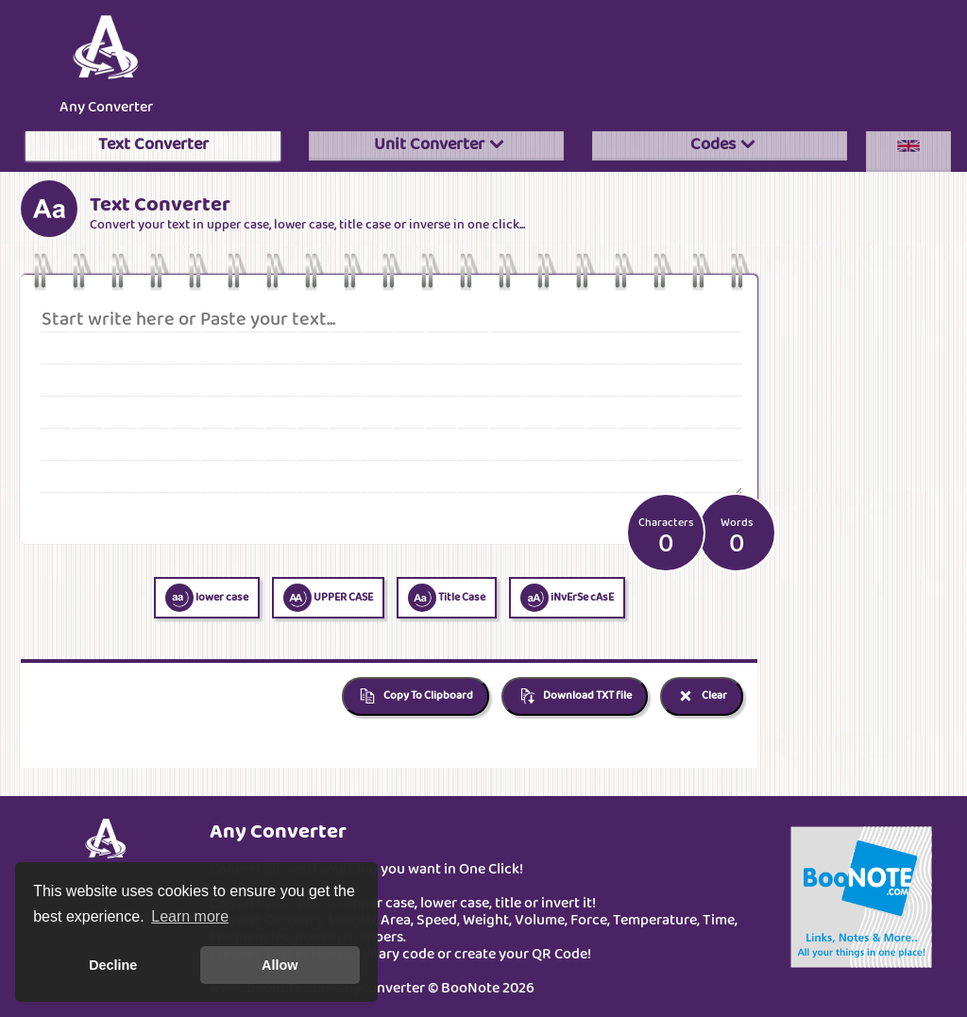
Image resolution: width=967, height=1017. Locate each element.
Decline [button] (113, 965)
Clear (701, 696)
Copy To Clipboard (415, 696)
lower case (206, 598)
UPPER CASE (328, 598)
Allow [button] (279, 965)
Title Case (446, 598)
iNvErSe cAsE (567, 598)
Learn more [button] (190, 916)
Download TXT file (574, 696)
